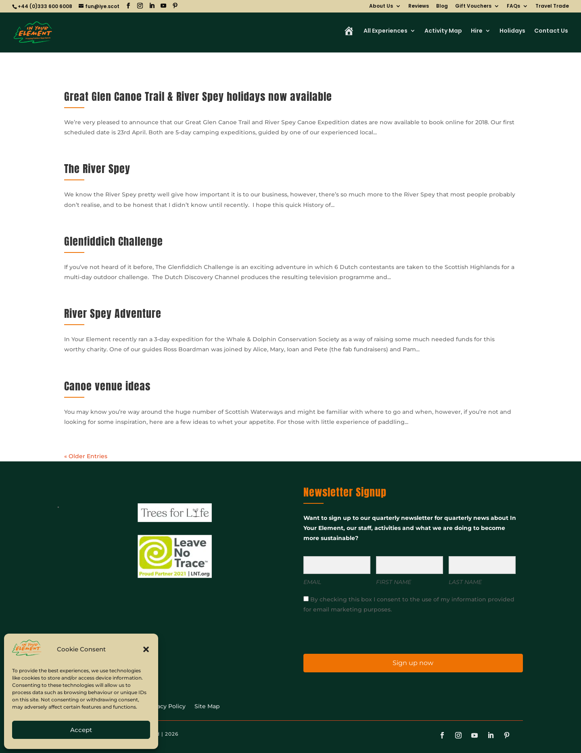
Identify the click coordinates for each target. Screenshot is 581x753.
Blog (442, 6)
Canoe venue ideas (107, 386)
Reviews (418, 6)
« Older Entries (85, 456)
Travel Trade (552, 6)
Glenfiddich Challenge (113, 241)
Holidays (512, 31)
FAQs (513, 6)
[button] (146, 649)
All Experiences (386, 31)
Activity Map (443, 31)
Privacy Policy (166, 706)
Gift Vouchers (473, 6)
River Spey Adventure (112, 313)
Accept (81, 730)
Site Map (207, 706)
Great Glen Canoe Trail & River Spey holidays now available (198, 96)
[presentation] (353, 633)
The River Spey (97, 169)
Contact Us (551, 31)
